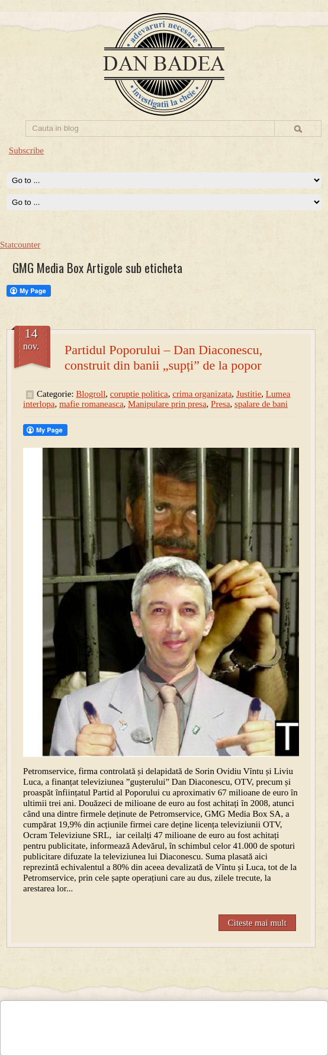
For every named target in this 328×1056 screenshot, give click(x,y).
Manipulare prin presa (167, 404)
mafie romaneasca (91, 404)
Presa (220, 404)
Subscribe (26, 150)
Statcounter (20, 244)
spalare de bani (261, 404)
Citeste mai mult (257, 922)
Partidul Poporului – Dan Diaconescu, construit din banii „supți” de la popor (163, 357)
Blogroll (90, 394)
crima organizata (201, 394)
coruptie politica (139, 394)
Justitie (249, 394)
